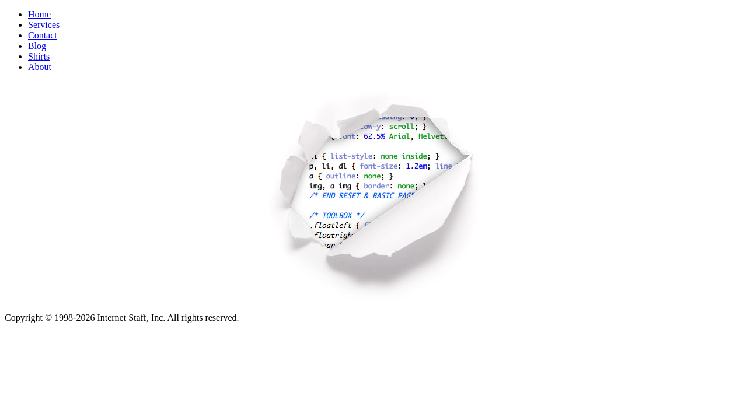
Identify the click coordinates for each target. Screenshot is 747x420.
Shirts (39, 56)
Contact (42, 35)
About (39, 67)
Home (39, 14)
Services (44, 25)
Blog (37, 46)
